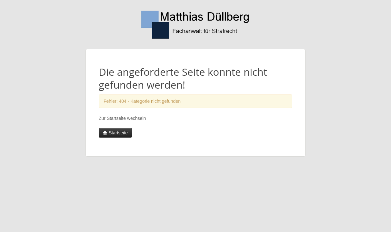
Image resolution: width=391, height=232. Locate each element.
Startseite (115, 132)
